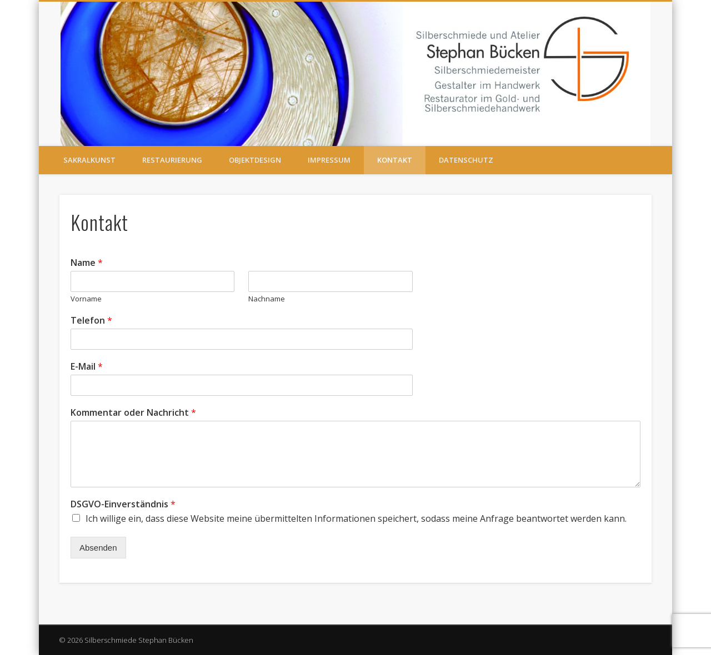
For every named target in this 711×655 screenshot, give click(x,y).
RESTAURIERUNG (172, 160)
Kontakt (394, 160)
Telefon (91, 320)
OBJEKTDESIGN (255, 160)
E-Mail (87, 366)
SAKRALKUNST (89, 160)
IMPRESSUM (329, 160)
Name (87, 263)
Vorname (86, 299)
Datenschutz (466, 160)
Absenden (98, 547)
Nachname (266, 299)
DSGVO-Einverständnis (123, 504)
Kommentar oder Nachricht (133, 413)
